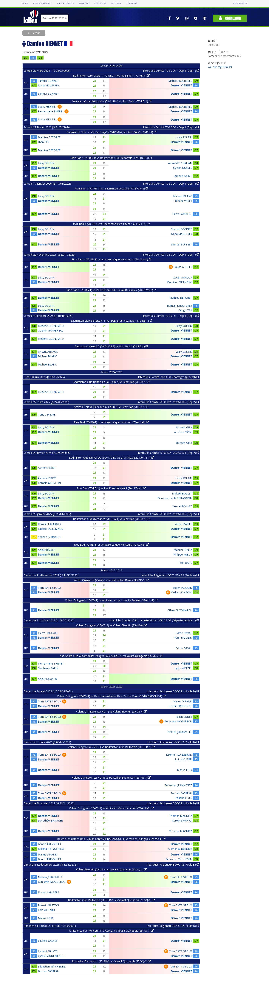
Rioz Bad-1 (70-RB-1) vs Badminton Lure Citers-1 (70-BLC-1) (111, 224)
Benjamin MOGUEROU (178, 721)
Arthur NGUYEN (47, 679)
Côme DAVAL (184, 633)
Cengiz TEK (185, 310)
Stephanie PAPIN (48, 668)
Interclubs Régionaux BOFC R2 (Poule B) (173, 691)
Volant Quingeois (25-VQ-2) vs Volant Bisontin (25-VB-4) (111, 625)
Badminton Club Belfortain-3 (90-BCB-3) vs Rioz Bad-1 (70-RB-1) (111, 320)
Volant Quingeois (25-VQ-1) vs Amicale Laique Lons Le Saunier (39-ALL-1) (111, 600)
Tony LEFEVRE (46, 414)
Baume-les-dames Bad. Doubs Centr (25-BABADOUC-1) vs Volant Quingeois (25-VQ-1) (111, 839)
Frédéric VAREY (183, 201)
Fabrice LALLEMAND (50, 528)
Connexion (230, 18)
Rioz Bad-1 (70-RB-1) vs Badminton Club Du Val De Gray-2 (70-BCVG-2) (111, 290)
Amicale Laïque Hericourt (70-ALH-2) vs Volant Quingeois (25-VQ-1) (111, 930)
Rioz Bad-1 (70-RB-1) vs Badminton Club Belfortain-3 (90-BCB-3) (111, 158)
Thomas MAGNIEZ (180, 816)
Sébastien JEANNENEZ (178, 785)
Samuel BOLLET (182, 506)
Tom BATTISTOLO (49, 587)
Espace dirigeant (42, 3)
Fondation (100, 3)
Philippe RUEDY (182, 554)
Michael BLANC (182, 196)
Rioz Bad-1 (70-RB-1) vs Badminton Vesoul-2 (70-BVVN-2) (111, 188)
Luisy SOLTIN (184, 137)
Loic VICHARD (183, 759)
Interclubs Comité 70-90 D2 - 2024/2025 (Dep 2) (168, 402)
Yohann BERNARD (49, 537)
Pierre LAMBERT (182, 214)
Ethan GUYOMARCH (180, 610)
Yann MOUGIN (183, 637)
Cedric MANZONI (181, 592)
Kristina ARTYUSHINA (51, 848)
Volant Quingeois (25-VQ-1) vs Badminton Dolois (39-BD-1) (111, 580)
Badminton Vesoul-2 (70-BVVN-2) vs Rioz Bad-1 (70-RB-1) (111, 346)
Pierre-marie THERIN (50, 111)
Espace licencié (65, 3)
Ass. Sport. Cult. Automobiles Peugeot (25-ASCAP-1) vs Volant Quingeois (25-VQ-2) (111, 656)
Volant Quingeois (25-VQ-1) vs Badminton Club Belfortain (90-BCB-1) (111, 747)
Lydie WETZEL (183, 668)
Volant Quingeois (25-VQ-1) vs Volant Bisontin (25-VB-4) (111, 711)
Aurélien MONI (183, 432)
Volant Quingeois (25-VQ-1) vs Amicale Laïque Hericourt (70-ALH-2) (111, 808)
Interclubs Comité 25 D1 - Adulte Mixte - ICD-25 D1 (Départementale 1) (154, 620)
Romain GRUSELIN (49, 483)
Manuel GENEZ (183, 550)
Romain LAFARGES (49, 524)
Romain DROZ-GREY (179, 305)
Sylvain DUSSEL (182, 167)
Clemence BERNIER (180, 848)
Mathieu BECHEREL (180, 81)
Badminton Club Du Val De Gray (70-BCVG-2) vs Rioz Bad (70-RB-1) (111, 457)
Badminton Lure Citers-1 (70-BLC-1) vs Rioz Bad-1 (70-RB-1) (111, 75)
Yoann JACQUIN (182, 587)
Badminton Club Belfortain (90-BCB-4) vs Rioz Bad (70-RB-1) (111, 382)
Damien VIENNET (181, 85)
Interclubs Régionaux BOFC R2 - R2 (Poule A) (170, 575)
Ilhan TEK (43, 142)
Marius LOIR (184, 770)
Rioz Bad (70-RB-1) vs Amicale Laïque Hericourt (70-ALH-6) (111, 422)
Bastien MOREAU (181, 793)
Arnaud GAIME (183, 176)
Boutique (116, 3)
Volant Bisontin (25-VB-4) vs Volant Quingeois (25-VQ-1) (111, 869)
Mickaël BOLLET (182, 493)
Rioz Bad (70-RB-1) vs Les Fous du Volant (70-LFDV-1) (111, 488)
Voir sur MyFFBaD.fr (220, 67)
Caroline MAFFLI (182, 820)
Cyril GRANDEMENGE (51, 956)
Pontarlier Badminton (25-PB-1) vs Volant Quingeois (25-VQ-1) (111, 961)
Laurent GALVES (48, 940)
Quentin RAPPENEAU (51, 330)
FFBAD (24, 3)
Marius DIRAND (182, 701)
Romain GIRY (184, 427)
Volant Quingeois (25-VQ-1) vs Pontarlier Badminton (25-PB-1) (111, 777)
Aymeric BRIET (47, 467)
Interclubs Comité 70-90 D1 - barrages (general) (168, 377)
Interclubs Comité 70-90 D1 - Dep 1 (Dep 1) (171, 70)
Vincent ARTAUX (48, 351)
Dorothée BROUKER (50, 820)
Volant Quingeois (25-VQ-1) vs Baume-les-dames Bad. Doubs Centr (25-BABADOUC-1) (111, 696)
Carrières (131, 3)
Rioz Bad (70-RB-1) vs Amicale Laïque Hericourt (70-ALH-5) (111, 544)
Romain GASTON (48, 905)
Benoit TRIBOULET (180, 706)
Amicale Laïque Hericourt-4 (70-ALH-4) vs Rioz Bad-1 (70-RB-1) (111, 101)
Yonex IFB (84, 3)
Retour (35, 33)
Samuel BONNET (48, 81)
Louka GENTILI (47, 106)
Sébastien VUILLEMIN (179, 859)
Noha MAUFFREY (48, 85)
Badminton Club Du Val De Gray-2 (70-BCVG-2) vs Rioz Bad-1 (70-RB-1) (111, 132)
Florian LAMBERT (48, 892)
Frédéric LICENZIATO (51, 326)
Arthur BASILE (183, 524)
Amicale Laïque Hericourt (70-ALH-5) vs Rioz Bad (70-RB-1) (111, 407)
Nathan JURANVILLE (180, 732)
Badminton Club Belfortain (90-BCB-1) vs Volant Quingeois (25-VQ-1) (111, 900)
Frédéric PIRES (183, 798)
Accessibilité (240, 3)
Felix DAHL (185, 562)
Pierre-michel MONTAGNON (174, 498)
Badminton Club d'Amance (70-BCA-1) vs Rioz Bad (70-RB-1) (111, 519)
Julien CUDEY (184, 716)
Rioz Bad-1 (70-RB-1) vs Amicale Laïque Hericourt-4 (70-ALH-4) (111, 259)
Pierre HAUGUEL (48, 633)
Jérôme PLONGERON (179, 754)
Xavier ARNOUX (182, 277)
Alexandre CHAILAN (180, 163)
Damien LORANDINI (179, 282)
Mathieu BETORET (49, 137)
